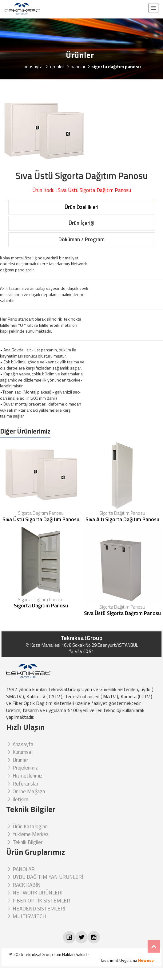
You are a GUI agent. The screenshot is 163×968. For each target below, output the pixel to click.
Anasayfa (20, 744)
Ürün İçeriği (81, 223)
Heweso (146, 960)
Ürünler (17, 760)
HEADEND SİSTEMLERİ (35, 909)
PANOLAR (20, 869)
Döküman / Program (81, 239)
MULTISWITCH (26, 916)
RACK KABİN (23, 885)
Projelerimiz (22, 768)
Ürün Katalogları (27, 826)
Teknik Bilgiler (24, 842)
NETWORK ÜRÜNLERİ (34, 893)
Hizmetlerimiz (24, 776)
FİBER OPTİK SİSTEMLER (38, 901)
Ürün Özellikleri (81, 207)
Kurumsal (19, 752)
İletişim (17, 799)
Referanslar (22, 784)
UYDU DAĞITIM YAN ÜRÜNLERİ (44, 877)
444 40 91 (81, 651)
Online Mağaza (25, 791)
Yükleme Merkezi (28, 834)
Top (154, 946)
